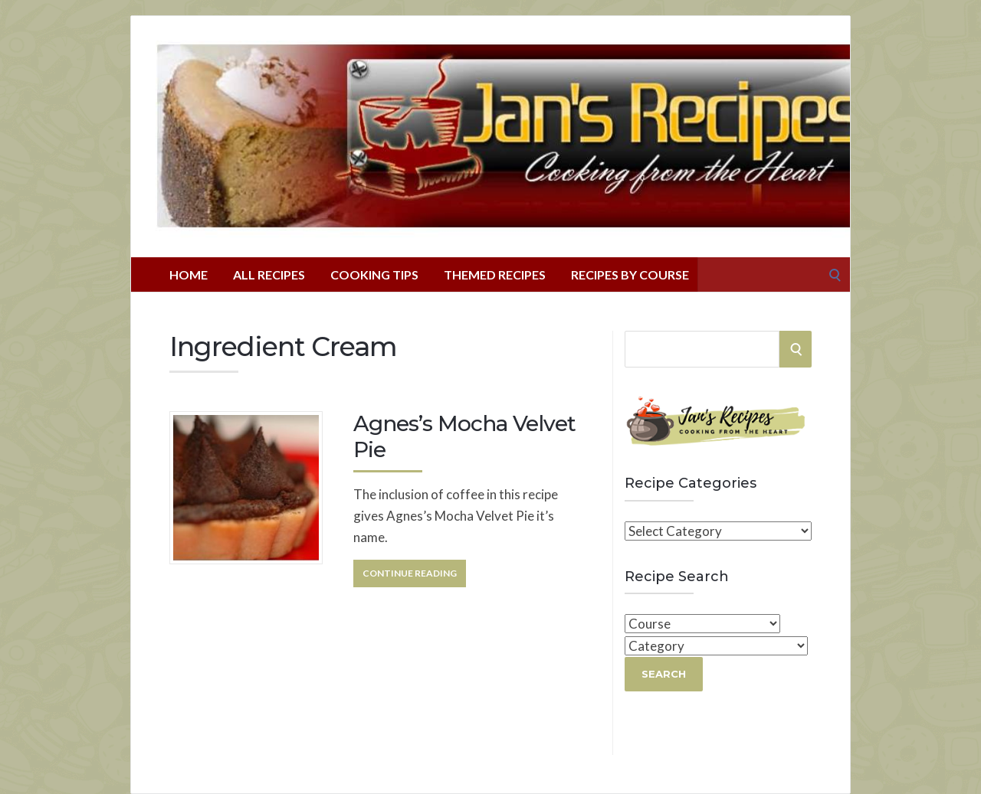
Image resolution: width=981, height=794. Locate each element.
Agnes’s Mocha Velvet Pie (464, 436)
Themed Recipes (495, 274)
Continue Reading (410, 573)
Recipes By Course (630, 274)
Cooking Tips (374, 274)
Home (188, 274)
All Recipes (269, 274)
